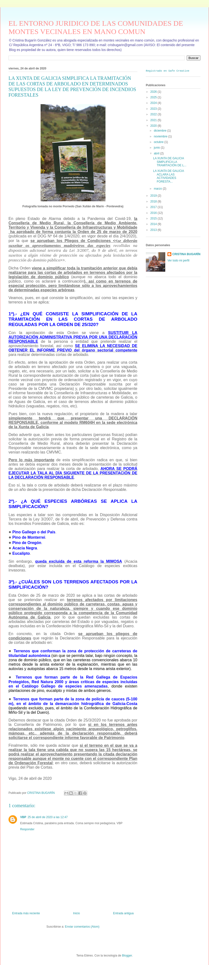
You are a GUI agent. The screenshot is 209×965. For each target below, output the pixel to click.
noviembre (161, 136)
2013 (154, 229)
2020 (154, 125)
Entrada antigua (123, 913)
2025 (154, 97)
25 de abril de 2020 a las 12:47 (48, 817)
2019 (154, 195)
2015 (154, 218)
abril (157, 153)
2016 (154, 212)
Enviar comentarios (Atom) (82, 926)
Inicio (76, 913)
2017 (154, 207)
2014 (154, 224)
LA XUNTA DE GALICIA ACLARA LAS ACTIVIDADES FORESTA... (168, 176)
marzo (158, 188)
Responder (27, 829)
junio (157, 147)
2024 (154, 103)
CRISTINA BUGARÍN (186, 254)
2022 (154, 114)
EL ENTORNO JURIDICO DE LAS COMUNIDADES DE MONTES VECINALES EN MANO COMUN (96, 27)
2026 (154, 91)
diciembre (160, 130)
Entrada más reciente (26, 913)
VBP (23, 817)
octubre (159, 141)
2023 (154, 108)
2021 (154, 120)
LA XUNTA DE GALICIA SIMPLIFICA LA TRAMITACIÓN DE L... (169, 162)
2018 (154, 201)
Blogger (127, 955)
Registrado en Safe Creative (167, 70)
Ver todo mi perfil (178, 260)
